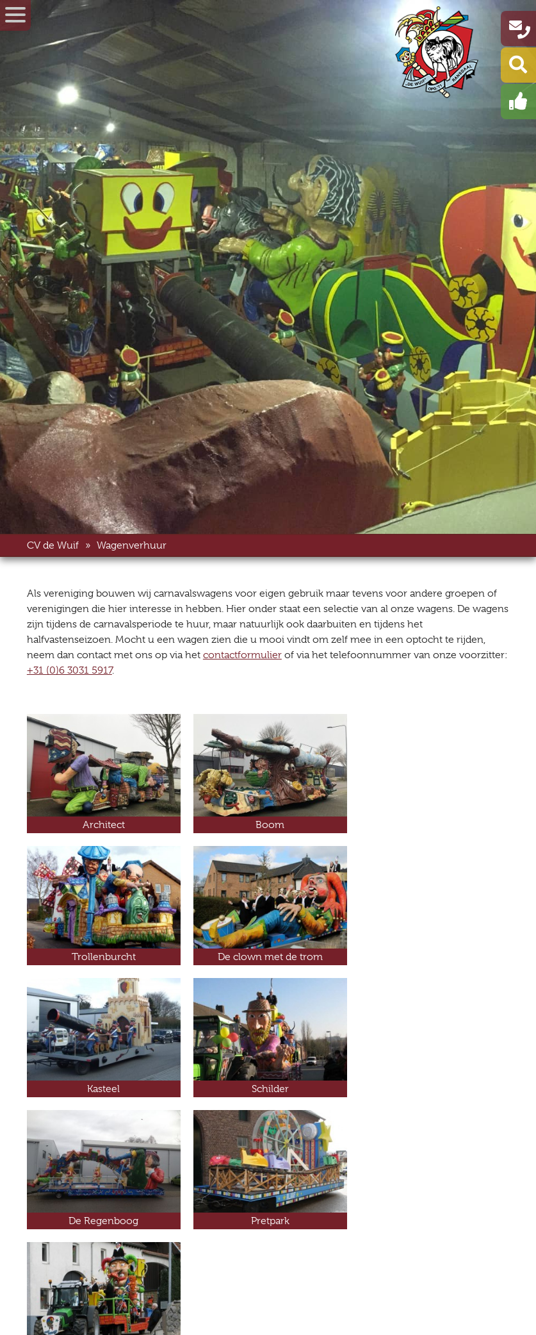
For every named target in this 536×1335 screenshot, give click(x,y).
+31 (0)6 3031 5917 (69, 670)
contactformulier (242, 655)
